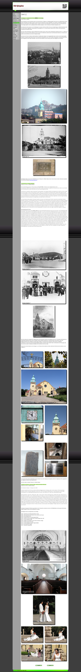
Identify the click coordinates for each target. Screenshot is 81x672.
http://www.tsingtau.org (33, 180)
